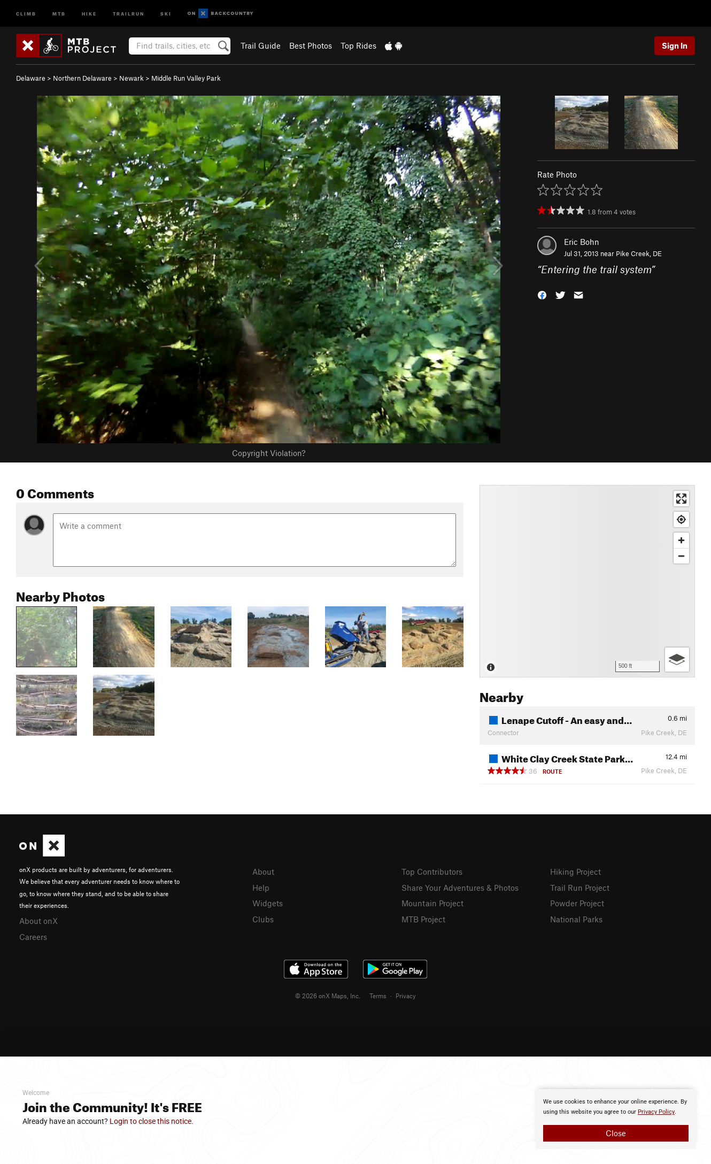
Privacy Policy (656, 1111)
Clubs (263, 919)
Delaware (30, 78)
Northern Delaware (82, 78)
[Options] (677, 659)
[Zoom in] (681, 540)
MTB (59, 13)
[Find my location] (681, 519)
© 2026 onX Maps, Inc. (327, 995)
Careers (33, 937)
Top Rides (358, 45)
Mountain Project (432, 903)
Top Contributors (431, 871)
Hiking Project (575, 871)
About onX (38, 921)
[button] (542, 294)
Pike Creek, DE (639, 253)
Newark (131, 78)
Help (260, 887)
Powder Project (577, 903)
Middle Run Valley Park (186, 78)
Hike (89, 13)
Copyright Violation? (268, 453)
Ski (166, 13)
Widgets (267, 903)
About (263, 871)
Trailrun (128, 13)
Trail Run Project (579, 887)
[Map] (587, 581)
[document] (616, 1119)
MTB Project (423, 919)
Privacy (406, 995)
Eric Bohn (581, 241)
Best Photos (310, 45)
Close (616, 1133)
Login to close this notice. (152, 1121)
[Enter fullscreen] (681, 498)
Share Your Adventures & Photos (460, 887)
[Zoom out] (681, 556)
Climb (26, 13)
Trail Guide (261, 45)
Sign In (674, 45)
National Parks (576, 919)
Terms (378, 995)
